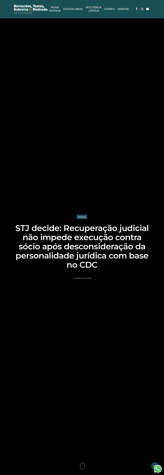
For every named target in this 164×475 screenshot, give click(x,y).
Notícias (82, 217)
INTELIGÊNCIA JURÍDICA (93, 9)
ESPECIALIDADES (73, 9)
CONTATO (109, 9)
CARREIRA (123, 9)
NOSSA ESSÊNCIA (54, 9)
